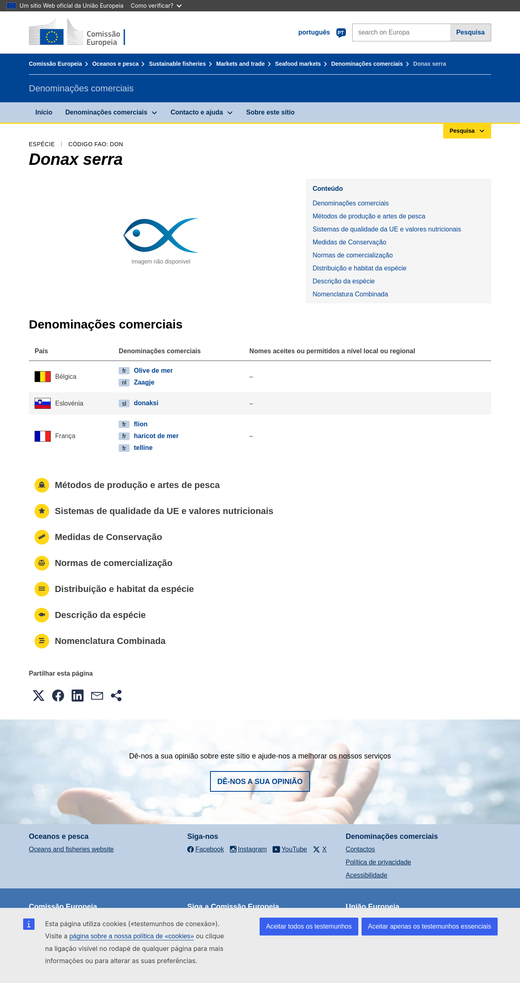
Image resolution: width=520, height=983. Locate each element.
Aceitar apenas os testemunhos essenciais (429, 926)
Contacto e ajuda (197, 112)
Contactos (360, 849)
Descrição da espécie (343, 281)
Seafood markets (298, 63)
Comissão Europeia (55, 63)
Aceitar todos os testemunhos (309, 926)
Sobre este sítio (270, 112)
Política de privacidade (378, 862)
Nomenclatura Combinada (350, 294)
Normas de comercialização (352, 255)
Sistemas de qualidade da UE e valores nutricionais (386, 229)
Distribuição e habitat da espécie (359, 268)
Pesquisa (470, 32)
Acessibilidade (366, 875)
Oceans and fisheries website (71, 849)
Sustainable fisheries (177, 63)
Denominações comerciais (367, 63)
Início (43, 112)
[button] (38, 695)
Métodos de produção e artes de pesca (368, 216)
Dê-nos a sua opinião (260, 782)
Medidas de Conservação (349, 242)
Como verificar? (156, 5)
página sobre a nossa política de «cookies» (131, 936)
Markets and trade (240, 63)
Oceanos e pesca (115, 63)
